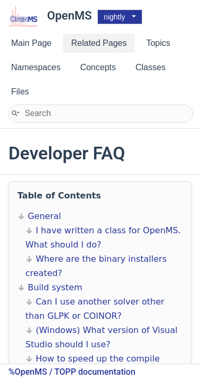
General (44, 216)
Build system (55, 287)
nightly (114, 17)
